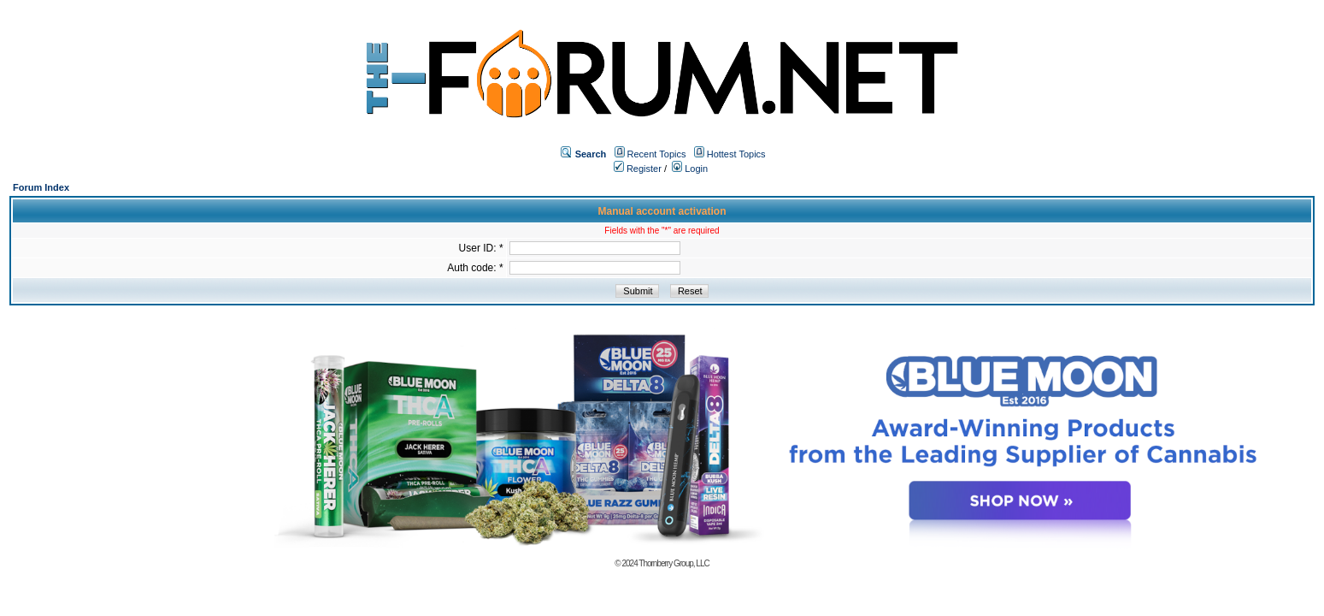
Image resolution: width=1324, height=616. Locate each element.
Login (690, 168)
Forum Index (41, 187)
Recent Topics (656, 154)
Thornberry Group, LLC (673, 563)
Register (638, 168)
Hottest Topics (736, 154)
